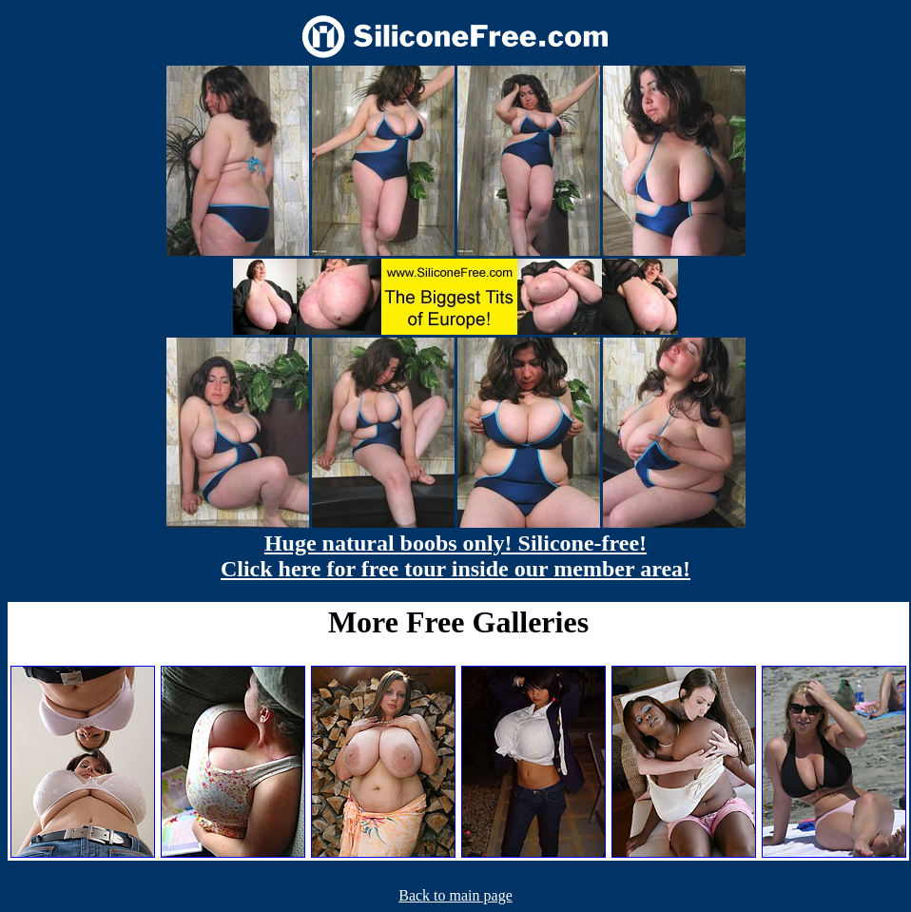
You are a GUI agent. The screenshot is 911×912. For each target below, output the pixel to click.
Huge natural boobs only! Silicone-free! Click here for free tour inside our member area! (455, 556)
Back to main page (455, 895)
